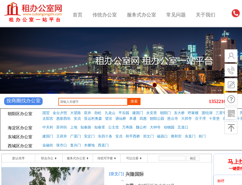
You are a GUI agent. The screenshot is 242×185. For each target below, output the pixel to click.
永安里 (151, 113)
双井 (87, 113)
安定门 (89, 136)
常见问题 (176, 14)
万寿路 (127, 127)
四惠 (143, 119)
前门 (202, 136)
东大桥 (179, 113)
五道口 (183, 127)
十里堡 (214, 119)
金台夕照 (60, 113)
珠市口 (61, 145)
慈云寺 (172, 119)
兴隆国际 (134, 174)
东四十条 (105, 136)
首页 (77, 14)
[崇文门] (116, 174)
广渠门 (75, 136)
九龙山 (110, 113)
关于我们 (205, 14)
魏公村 (141, 127)
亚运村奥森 (93, 119)
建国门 (137, 113)
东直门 (190, 136)
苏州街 (61, 127)
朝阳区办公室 (20, 114)
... (122, 179)
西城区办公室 (20, 146)
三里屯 (221, 113)
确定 (193, 158)
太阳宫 (47, 119)
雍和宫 (176, 136)
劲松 (97, 113)
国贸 (46, 113)
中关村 (47, 127)
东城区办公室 (20, 137)
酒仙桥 (120, 119)
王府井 (61, 136)
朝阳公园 (157, 119)
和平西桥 (133, 136)
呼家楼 (193, 113)
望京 (108, 119)
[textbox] (93, 102)
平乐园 (123, 113)
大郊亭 (186, 119)
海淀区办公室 (20, 128)
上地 (73, 127)
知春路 (85, 127)
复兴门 (75, 145)
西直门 (103, 145)
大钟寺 (155, 127)
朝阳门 (165, 113)
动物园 (169, 127)
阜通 (132, 119)
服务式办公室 (141, 14)
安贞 (77, 119)
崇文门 (148, 136)
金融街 (47, 145)
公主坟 (113, 127)
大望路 (75, 113)
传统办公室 (104, 14)
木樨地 (89, 145)
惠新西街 (63, 119)
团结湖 (207, 113)
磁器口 (162, 136)
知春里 (99, 127)
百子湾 (200, 119)
